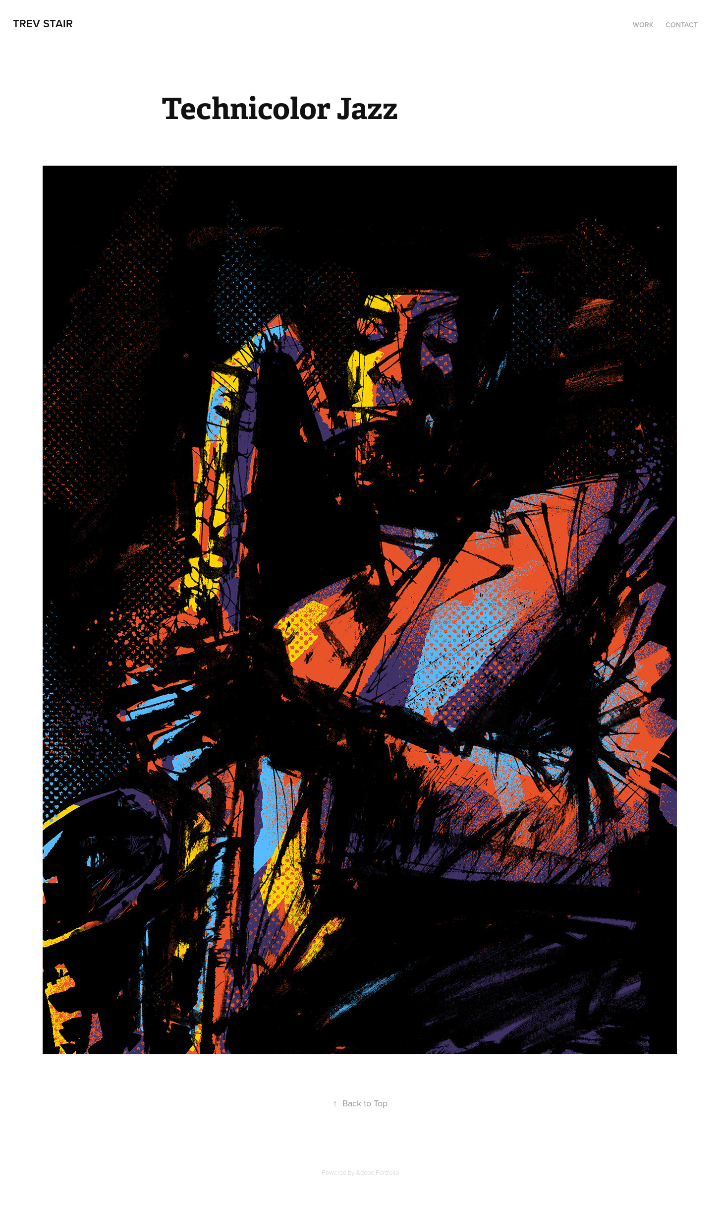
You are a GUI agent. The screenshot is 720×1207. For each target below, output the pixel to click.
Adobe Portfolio (377, 1172)
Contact (681, 25)
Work (643, 25)
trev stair (43, 23)
